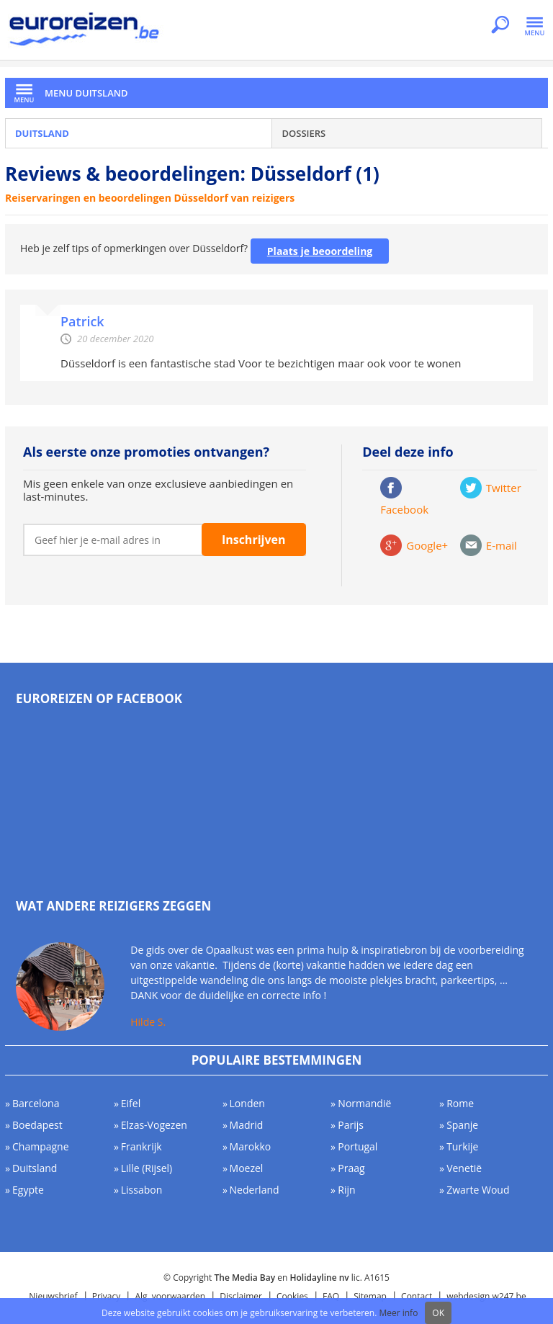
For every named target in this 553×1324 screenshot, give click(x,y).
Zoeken (500, 26)
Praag (351, 1168)
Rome (460, 1103)
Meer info (398, 1313)
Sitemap (370, 1296)
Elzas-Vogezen (154, 1125)
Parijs (351, 1125)
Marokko (250, 1146)
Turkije (462, 1146)
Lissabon (142, 1189)
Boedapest (37, 1125)
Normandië (364, 1103)
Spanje (462, 1125)
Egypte (28, 1189)
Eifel (130, 1103)
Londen (247, 1103)
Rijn (346, 1189)
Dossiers (303, 133)
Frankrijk (141, 1146)
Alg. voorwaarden (170, 1296)
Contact (416, 1296)
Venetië (464, 1168)
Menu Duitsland (86, 92)
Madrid (247, 1125)
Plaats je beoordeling (319, 251)
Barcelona (35, 1103)
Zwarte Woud (477, 1189)
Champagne (40, 1146)
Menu (534, 26)
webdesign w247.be (486, 1296)
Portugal (357, 1146)
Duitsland (42, 133)
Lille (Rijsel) (146, 1168)
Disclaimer (241, 1296)
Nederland (254, 1189)
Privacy (106, 1296)
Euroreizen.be (85, 32)
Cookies (292, 1296)
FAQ (331, 1296)
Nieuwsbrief (53, 1296)
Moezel (247, 1168)
